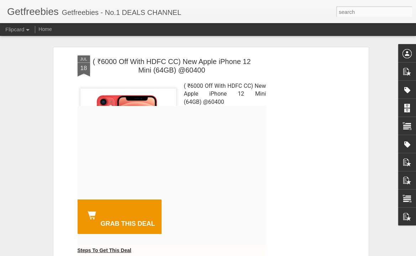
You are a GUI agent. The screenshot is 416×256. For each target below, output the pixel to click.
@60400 (213, 101)
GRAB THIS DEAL (120, 217)
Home (45, 29)
